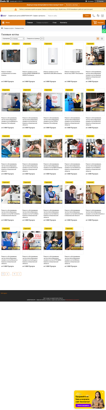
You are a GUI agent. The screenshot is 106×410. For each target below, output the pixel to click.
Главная (30, 22)
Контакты (63, 22)
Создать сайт (13, 1)
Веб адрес (4, 293)
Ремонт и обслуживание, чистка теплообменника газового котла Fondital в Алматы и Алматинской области (30, 214)
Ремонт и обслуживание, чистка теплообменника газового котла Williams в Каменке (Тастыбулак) (9, 120)
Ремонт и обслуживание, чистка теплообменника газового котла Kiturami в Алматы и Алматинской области (9, 260)
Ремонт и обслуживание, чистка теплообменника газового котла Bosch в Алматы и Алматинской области (93, 121)
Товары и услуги (42, 22)
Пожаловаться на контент (72, 299)
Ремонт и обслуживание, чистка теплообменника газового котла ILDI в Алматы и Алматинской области (74, 213)
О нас (55, 22)
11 (14, 274)
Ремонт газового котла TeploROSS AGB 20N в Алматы (53, 72)
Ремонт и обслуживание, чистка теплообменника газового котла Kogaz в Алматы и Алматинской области (30, 260)
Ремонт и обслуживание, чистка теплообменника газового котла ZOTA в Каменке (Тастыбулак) (51, 120)
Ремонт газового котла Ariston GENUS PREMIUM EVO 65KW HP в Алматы (31, 73)
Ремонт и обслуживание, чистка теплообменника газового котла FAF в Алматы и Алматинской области (10, 213)
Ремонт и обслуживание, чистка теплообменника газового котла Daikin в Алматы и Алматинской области (93, 167)
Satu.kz (61, 298)
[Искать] (87, 15)
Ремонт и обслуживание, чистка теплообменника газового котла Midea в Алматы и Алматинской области (72, 260)
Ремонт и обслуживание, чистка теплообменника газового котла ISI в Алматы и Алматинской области (95, 213)
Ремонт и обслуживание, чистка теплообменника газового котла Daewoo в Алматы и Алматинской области (72, 167)
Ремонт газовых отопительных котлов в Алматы (8, 73)
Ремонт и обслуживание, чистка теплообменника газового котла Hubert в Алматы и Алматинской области (51, 214)
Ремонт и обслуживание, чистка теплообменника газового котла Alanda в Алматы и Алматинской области (93, 75)
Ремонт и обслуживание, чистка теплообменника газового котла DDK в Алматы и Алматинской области (53, 166)
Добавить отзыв (98, 16)
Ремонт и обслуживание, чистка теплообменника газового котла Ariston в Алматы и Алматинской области (72, 121)
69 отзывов (91, 1)
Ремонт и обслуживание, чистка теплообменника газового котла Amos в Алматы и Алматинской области (30, 121)
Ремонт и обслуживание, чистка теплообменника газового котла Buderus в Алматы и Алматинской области (9, 167)
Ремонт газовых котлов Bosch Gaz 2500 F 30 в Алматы (74, 72)
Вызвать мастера (72, 5)
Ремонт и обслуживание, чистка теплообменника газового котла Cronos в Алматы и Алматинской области (30, 167)
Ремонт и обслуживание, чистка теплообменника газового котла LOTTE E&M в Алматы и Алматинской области (52, 260)
